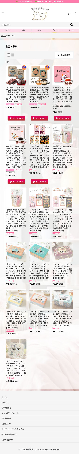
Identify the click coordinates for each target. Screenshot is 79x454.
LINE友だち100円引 (45, 2)
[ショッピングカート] (68, 13)
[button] (3, 13)
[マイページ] (75, 13)
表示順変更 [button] (64, 55)
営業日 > (60, 2)
